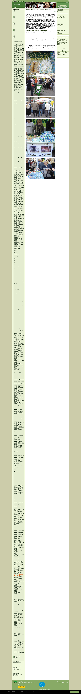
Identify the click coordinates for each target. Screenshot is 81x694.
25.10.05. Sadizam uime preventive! (18, 577)
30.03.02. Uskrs (16, 635)
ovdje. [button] (45, 691)
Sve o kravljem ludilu (60, 15)
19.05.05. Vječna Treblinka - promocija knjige (18, 590)
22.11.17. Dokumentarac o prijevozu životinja (18, 392)
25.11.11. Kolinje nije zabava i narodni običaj (19, 458)
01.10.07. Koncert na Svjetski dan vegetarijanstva (18, 535)
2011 (14, 28)
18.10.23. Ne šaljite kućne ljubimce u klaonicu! (18, 207)
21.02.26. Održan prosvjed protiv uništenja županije (18, 85)
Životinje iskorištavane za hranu (18, 41)
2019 (14, 18)
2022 (14, 15)
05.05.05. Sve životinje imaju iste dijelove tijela (18, 592)
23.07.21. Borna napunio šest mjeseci (19, 316)
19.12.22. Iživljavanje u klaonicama (17, 260)
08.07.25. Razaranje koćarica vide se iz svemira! (18, 130)
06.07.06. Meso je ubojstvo (18, 556)
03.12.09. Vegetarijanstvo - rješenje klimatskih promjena (18, 487)
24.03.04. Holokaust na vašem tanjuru (19, 606)
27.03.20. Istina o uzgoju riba (18, 343)
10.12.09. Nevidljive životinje (18, 485)
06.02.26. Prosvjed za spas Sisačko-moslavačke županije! (19, 98)
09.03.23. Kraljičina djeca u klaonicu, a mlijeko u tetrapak (18, 244)
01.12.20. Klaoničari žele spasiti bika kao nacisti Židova (19, 328)
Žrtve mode (15, 655)
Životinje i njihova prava (17, 4)
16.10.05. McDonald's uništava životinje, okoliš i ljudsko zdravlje (19, 583)
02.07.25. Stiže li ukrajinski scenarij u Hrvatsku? (18, 132)
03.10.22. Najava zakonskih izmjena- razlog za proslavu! (18, 264)
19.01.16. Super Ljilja (17, 414)
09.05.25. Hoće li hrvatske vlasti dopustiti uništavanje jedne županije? (19, 141)
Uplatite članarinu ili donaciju (17, 674)
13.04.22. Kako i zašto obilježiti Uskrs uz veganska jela (19, 280)
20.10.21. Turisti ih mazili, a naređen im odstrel (18, 307)
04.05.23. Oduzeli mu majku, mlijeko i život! (18, 231)
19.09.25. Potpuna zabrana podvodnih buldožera (18, 124)
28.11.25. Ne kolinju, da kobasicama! (18, 111)
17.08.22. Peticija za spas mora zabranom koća (19, 270)
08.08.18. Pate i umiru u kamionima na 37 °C (18, 372)
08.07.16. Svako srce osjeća (18, 413)
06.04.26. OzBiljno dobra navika (19, 68)
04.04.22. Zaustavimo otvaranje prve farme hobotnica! (19, 285)
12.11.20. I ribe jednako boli (18, 332)
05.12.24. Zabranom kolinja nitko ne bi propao (18, 165)
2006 (14, 34)
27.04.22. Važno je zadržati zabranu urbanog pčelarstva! (18, 278)
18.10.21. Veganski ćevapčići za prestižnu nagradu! (19, 309)
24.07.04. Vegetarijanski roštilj (19, 602)
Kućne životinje (51, 1)
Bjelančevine (59, 25)
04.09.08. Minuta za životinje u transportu (19, 514)
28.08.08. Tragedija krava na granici (18, 516)
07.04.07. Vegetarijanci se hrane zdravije (19, 543)
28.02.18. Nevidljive (17, 386)
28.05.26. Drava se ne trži (18, 43)
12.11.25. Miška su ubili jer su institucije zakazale (19, 113)
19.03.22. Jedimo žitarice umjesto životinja (18, 289)
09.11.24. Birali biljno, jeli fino (18, 169)
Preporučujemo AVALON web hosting (62, 7)
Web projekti (15, 667)
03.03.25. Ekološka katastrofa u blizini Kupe (19, 151)
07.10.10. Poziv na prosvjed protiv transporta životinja (18, 465)
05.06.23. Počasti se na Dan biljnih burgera (18, 225)
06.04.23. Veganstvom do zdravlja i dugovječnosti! (18, 238)
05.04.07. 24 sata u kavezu (18, 544)
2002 (14, 38)
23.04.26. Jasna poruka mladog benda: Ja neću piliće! (19, 58)
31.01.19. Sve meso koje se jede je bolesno (18, 365)
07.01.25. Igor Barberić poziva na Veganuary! (19, 159)
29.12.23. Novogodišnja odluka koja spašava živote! (19, 196)
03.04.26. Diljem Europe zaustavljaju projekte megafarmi (19, 70)
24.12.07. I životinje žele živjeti (19, 529)
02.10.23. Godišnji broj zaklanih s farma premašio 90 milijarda (19, 215)
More (55, 11)
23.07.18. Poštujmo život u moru (18, 376)
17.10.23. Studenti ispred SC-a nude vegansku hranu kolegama (19, 209)
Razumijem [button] (74, 691)
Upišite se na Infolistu (16, 675)
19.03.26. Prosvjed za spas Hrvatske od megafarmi (18, 76)
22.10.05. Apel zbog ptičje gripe (19, 581)
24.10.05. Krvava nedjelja (18, 578)
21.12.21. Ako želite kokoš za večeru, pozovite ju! (18, 295)
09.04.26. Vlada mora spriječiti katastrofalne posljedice (19, 66)
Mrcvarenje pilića (59, 11)
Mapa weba (59, 6)
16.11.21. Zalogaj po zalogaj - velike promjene (19, 301)
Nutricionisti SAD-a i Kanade (61, 17)
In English (67, 2)
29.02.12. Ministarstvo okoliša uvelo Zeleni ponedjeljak (19, 455)
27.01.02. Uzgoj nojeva (18, 642)
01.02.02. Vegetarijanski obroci (19, 641)
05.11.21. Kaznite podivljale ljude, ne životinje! (18, 303)
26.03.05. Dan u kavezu (18, 593)
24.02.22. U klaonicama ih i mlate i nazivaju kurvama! (18, 291)
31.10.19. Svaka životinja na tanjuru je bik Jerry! (18, 355)
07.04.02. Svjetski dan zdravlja (19, 634)
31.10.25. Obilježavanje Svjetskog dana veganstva (18, 115)
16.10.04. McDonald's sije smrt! (19, 600)
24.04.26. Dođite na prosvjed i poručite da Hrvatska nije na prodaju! (19, 55)
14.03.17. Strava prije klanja (18, 403)
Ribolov (48, 1)
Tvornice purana (59, 23)
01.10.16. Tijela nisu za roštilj (18, 411)
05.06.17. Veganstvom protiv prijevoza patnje (18, 398)
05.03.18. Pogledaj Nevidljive (18, 385)
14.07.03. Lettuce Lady (17, 620)
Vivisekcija (36, 1)
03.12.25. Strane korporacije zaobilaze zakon (18, 109)
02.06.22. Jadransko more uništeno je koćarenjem (18, 272)
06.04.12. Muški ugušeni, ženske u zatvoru (18, 451)
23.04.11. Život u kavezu (18, 460)
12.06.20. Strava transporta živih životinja (19, 340)
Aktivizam (15, 7)
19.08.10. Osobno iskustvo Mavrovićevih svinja (18, 471)
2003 (14, 37)
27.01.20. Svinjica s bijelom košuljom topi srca (18, 353)
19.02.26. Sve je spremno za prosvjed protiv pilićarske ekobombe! (18, 90)
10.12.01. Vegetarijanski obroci (19, 647)
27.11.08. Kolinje (17, 508)
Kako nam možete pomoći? (17, 672)
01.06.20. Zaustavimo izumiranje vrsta (17, 342)
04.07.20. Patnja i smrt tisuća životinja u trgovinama (18, 338)
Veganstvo (33, 1)
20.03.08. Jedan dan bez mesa (19, 525)
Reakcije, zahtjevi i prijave (17, 662)
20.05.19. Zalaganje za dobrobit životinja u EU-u (19, 361)
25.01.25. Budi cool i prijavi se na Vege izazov (19, 155)
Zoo (45, 1)
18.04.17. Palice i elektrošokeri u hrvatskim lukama (19, 402)
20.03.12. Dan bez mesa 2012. (19, 452)
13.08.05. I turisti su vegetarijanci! (17, 588)
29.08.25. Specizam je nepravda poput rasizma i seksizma (19, 126)
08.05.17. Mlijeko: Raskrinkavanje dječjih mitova (19, 400)
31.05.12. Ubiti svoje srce (18, 447)
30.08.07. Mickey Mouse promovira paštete (18, 537)
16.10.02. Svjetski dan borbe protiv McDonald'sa (18, 627)
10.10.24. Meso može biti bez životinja (19, 173)
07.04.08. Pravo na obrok (18, 524)
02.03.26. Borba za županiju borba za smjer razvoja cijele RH (18, 82)
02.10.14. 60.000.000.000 (18, 429)
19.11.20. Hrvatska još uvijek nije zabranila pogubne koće (18, 330)
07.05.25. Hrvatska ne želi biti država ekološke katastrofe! (19, 143)
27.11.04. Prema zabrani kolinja (19, 599)
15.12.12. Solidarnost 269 (18, 441)
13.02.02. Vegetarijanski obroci (19, 640)
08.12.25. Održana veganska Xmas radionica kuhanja (18, 107)
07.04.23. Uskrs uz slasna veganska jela (18, 236)
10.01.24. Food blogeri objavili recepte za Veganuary (19, 191)
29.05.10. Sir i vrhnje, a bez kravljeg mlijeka (18, 476)
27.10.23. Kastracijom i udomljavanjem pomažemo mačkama (18, 204)
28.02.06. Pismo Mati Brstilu (61, 54)
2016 (14, 22)
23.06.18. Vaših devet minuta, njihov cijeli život (19, 381)
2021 (14, 16)
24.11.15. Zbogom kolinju (18, 421)
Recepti (55, 1)
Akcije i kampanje (16, 9)
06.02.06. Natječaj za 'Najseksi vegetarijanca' (19, 569)
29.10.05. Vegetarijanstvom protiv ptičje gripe (18, 575)
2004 (14, 36)
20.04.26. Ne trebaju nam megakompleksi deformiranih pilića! (18, 62)
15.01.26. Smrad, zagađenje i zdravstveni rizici (19, 105)
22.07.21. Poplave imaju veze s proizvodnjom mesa (19, 318)
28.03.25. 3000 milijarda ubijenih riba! (19, 149)
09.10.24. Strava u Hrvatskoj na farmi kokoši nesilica (19, 175)
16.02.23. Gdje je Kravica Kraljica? (18, 252)
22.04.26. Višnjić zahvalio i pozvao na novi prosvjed (18, 60)
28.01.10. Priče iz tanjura (18, 484)
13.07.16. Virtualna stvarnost (18, 412)
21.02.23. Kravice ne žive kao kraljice (19, 250)
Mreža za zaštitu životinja (17, 669)
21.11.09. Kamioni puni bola (18, 492)
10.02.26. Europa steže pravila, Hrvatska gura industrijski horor (19, 96)
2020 (14, 17)
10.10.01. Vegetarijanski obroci (19, 652)
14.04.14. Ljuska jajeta (17, 432)
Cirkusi (43, 1)
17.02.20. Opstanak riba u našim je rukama (18, 349)
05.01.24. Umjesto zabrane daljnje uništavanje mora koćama (18, 193)
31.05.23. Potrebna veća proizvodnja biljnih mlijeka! (18, 227)
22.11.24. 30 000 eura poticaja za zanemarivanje (19, 167)
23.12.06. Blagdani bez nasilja (19, 547)
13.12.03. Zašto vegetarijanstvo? (16, 612)
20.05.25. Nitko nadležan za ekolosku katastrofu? (18, 138)
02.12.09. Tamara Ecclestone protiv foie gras (18, 489)
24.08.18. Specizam (17, 370)
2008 (14, 31)
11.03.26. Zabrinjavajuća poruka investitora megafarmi (19, 78)
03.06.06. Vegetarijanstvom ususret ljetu (18, 558)
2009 (14, 30)
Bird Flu (58, 32)
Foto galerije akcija (16, 661)
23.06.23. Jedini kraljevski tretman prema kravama (18, 221)
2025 (14, 11)
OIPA (18, 684)
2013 (14, 25)
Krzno (38, 1)
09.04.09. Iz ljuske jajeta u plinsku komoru (18, 504)
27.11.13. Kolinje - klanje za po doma (19, 435)
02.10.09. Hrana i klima (18, 493)
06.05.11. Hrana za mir (17, 459)
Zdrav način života (59, 29)
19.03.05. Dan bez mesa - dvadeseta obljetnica (18, 595)
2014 (14, 24)
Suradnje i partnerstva (16, 673)
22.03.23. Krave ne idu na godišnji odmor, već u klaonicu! (19, 242)
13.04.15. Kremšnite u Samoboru (17, 425)
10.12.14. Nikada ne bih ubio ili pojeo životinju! (19, 428)
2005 (14, 35)
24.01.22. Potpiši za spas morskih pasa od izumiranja (18, 293)
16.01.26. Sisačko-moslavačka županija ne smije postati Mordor (19, 103)
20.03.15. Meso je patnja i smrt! (19, 426)
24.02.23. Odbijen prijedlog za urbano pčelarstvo (19, 248)
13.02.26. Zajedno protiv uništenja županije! (18, 94)
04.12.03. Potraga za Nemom (19, 613)
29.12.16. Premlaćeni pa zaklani (19, 408)
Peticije (57, 1)
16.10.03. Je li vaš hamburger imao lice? (19, 615)
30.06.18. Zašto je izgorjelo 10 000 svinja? (19, 379)
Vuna (41, 1)
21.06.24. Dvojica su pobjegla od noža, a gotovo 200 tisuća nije (19, 183)
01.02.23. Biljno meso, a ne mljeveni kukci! (18, 254)
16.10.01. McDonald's (17, 651)
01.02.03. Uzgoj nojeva (18, 625)
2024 (14, 12)
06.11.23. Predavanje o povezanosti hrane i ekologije (18, 198)
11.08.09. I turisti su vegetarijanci (17, 495)
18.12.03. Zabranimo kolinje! (18, 610)
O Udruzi (14, 668)
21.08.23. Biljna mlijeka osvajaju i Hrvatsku (19, 219)
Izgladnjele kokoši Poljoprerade (61, 21)
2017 (14, 21)
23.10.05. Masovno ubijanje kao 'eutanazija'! (19, 580)
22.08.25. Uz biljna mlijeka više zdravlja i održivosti (19, 128)
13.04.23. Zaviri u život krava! (19, 234)
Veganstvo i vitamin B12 (60, 24)
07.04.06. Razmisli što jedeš (18, 561)
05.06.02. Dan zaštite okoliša (18, 632)
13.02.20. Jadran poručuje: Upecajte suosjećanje (18, 351)
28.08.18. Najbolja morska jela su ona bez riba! (19, 369)
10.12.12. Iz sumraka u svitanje (19, 442)
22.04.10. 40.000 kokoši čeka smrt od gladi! (18, 478)
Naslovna (15, 2)
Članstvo (62, 1)
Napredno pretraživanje (64, 6)
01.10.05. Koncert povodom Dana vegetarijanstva (18, 586)
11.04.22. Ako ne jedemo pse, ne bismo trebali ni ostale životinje (19, 283)
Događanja (15, 663)
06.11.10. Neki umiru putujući (18, 461)
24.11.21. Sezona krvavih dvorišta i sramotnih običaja (18, 299)
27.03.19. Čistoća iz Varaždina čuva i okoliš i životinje (19, 363)
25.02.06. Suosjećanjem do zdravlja (62, 42)
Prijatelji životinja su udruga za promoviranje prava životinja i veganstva (62, 4)
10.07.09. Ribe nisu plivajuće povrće (18, 497)
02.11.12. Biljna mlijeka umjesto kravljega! (19, 444)
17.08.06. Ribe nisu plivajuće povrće (18, 553)
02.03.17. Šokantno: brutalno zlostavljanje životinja (18, 405)
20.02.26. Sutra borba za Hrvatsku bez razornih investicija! (18, 87)
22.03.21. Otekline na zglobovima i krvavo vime (18, 324)
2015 (14, 23)
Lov (46, 1)
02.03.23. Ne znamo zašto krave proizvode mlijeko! (19, 246)
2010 (14, 29)
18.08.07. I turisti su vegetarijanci (17, 539)
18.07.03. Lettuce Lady (17, 619)
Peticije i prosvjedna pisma (17, 666)
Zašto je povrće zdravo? (60, 16)
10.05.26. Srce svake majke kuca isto (18, 47)
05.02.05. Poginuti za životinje (19, 598)
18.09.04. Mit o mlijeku (17, 601)
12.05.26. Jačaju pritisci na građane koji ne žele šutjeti (18, 45)
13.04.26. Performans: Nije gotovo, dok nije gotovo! (18, 64)
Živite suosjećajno (16, 5)
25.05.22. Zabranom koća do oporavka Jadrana (18, 274)
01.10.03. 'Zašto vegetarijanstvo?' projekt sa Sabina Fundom (18, 617)
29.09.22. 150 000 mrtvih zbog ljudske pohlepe (19, 268)
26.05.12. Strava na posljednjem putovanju (19, 449)
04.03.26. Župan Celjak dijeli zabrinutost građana (18, 80)
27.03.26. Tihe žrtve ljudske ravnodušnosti (18, 72)
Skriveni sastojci (59, 18)
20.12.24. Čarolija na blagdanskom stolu (17, 163)
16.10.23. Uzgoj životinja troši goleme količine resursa (19, 211)
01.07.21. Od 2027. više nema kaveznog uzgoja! (19, 320)
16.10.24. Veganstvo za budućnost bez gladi (18, 171)
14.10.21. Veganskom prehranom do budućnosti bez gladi (19, 312)
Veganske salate (59, 33)
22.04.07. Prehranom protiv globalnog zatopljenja (18, 541)
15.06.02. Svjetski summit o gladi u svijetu (18, 630)
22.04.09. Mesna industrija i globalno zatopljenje (18, 502)
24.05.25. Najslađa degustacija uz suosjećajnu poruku (19, 136)
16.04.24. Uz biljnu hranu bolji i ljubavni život (19, 186)
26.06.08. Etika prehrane (18, 521)
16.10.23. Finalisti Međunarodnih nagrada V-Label (19, 213)
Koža (40, 1)
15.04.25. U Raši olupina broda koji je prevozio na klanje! (19, 147)
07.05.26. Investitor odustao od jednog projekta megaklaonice (19, 49)
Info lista (64, 1)
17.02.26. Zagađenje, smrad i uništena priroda (18, 92)
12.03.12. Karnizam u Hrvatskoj (19, 454)
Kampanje (59, 1)
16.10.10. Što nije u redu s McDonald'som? (18, 463)
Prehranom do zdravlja (60, 10)
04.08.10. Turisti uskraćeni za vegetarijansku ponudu (18, 473)
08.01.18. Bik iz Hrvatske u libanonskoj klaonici (18, 390)
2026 (14, 10)
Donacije (67, 1)
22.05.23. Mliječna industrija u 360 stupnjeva (19, 229)
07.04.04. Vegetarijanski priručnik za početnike (18, 604)
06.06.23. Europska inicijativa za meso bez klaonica (19, 223)
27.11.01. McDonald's (17, 648)
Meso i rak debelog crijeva (61, 26)
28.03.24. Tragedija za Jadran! (19, 187)
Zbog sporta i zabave (17, 656)
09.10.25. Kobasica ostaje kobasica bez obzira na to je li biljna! (19, 118)
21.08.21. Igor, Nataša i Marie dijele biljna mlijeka (19, 314)
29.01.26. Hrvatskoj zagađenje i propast (19, 100)
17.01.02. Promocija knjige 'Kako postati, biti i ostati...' (18, 644)
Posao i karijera (15, 676)
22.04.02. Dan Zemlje (17, 633)
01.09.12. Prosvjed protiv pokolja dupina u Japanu (18, 446)
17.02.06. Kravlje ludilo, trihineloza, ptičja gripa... (18, 567)
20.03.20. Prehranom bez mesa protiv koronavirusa (19, 345)
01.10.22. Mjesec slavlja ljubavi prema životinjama (19, 266)
